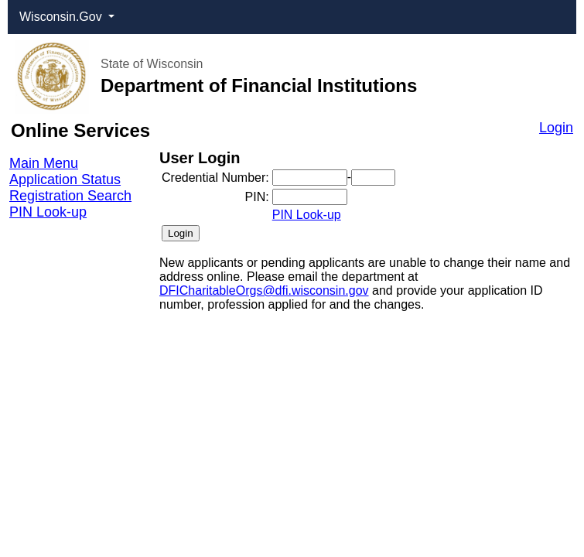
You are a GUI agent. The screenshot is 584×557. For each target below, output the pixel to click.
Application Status (65, 179)
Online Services (80, 130)
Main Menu (43, 163)
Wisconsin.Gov (62, 16)
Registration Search (70, 195)
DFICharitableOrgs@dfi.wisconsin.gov (264, 290)
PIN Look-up (48, 212)
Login (556, 127)
